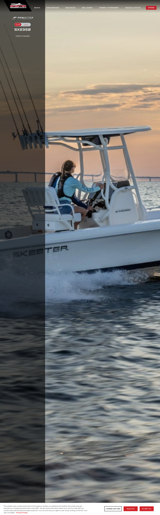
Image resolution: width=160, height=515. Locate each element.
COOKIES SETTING (113, 509)
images (26, 36)
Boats (37, 8)
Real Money (87, 8)
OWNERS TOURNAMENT (109, 8)
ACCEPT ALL (147, 509)
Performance (52, 8)
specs (18, 36)
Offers (151, 8)
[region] (80, 509)
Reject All (130, 509)
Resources (71, 8)
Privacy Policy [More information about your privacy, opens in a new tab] (22, 513)
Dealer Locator (132, 8)
